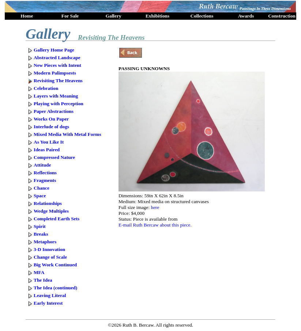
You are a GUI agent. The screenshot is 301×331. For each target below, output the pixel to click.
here (155, 207)
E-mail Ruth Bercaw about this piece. (155, 225)
